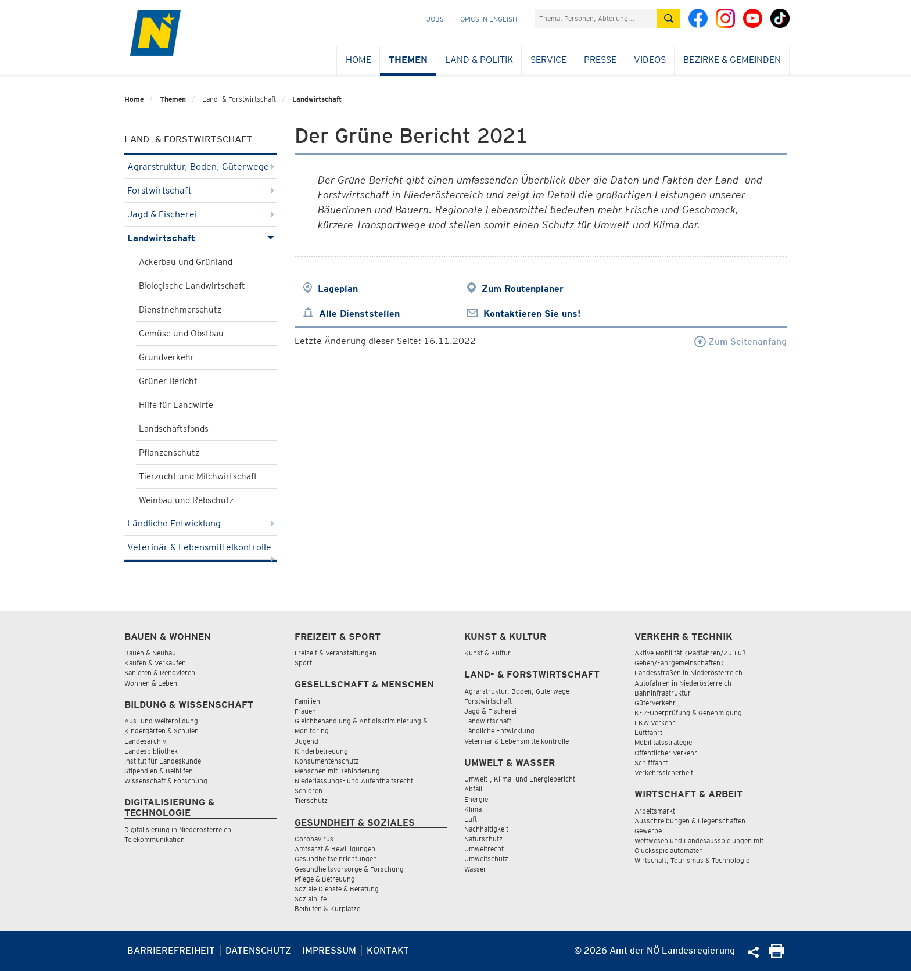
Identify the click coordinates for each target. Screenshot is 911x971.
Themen (408, 59)
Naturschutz (483, 838)
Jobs (435, 19)
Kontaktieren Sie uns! (531, 313)
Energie (476, 799)
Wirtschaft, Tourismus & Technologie (691, 860)
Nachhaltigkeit (486, 829)
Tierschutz (311, 800)
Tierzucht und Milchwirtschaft (198, 476)
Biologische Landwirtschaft (192, 286)
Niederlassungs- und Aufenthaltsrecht (354, 780)
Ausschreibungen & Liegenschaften (689, 820)
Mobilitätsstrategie (663, 742)
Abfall (473, 788)
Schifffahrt (651, 762)
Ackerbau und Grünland (185, 262)
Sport (303, 662)
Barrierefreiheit (171, 950)
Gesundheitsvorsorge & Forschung (349, 869)
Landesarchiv (145, 741)
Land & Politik (479, 59)
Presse (600, 59)
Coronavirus (314, 838)
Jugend (306, 741)
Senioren (308, 790)
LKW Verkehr (654, 722)
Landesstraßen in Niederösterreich (688, 672)
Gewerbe (648, 830)
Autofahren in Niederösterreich (682, 683)
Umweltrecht (484, 848)
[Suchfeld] (596, 18)
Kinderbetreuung (321, 751)
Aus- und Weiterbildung (161, 720)
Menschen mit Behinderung (337, 770)
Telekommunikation (154, 839)
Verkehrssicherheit (663, 772)
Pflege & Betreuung (325, 879)
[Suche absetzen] (668, 18)
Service (548, 59)
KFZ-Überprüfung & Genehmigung (688, 712)
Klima (473, 809)
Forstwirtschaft (200, 190)
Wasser (475, 869)
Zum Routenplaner (523, 288)
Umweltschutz (486, 858)
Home (358, 59)
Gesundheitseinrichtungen (336, 858)
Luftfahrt (648, 732)
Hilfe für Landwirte (176, 405)
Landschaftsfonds (174, 429)
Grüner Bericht (168, 381)
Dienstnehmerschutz (180, 309)
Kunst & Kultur (487, 652)
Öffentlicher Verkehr (665, 752)
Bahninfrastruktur (662, 693)
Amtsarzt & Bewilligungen (335, 848)
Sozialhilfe (311, 898)
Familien (307, 701)
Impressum (329, 950)
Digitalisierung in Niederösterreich (177, 829)
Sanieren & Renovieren (159, 672)
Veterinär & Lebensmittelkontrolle (200, 551)
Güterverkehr (655, 702)
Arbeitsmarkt (654, 811)
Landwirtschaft (317, 99)
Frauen (305, 711)
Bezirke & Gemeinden (732, 59)
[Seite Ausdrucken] (776, 955)
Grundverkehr (166, 357)
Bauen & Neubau (150, 652)
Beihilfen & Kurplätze (327, 908)
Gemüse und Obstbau (181, 333)
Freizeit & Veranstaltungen (335, 652)
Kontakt (388, 950)
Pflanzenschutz (169, 452)
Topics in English (486, 19)
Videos (650, 59)
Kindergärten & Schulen (161, 730)
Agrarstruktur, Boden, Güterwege (200, 166)
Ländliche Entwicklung (200, 523)
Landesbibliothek (151, 751)
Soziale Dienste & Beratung (337, 888)
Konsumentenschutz (327, 761)
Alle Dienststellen (359, 313)
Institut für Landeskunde (162, 761)
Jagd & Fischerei (200, 214)
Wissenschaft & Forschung (165, 780)
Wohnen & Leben (150, 683)
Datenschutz (258, 950)
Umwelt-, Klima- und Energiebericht (519, 779)
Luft (470, 819)
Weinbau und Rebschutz (186, 500)
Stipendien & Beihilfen (158, 770)
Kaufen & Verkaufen (155, 662)
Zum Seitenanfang (740, 341)
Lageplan (338, 288)
